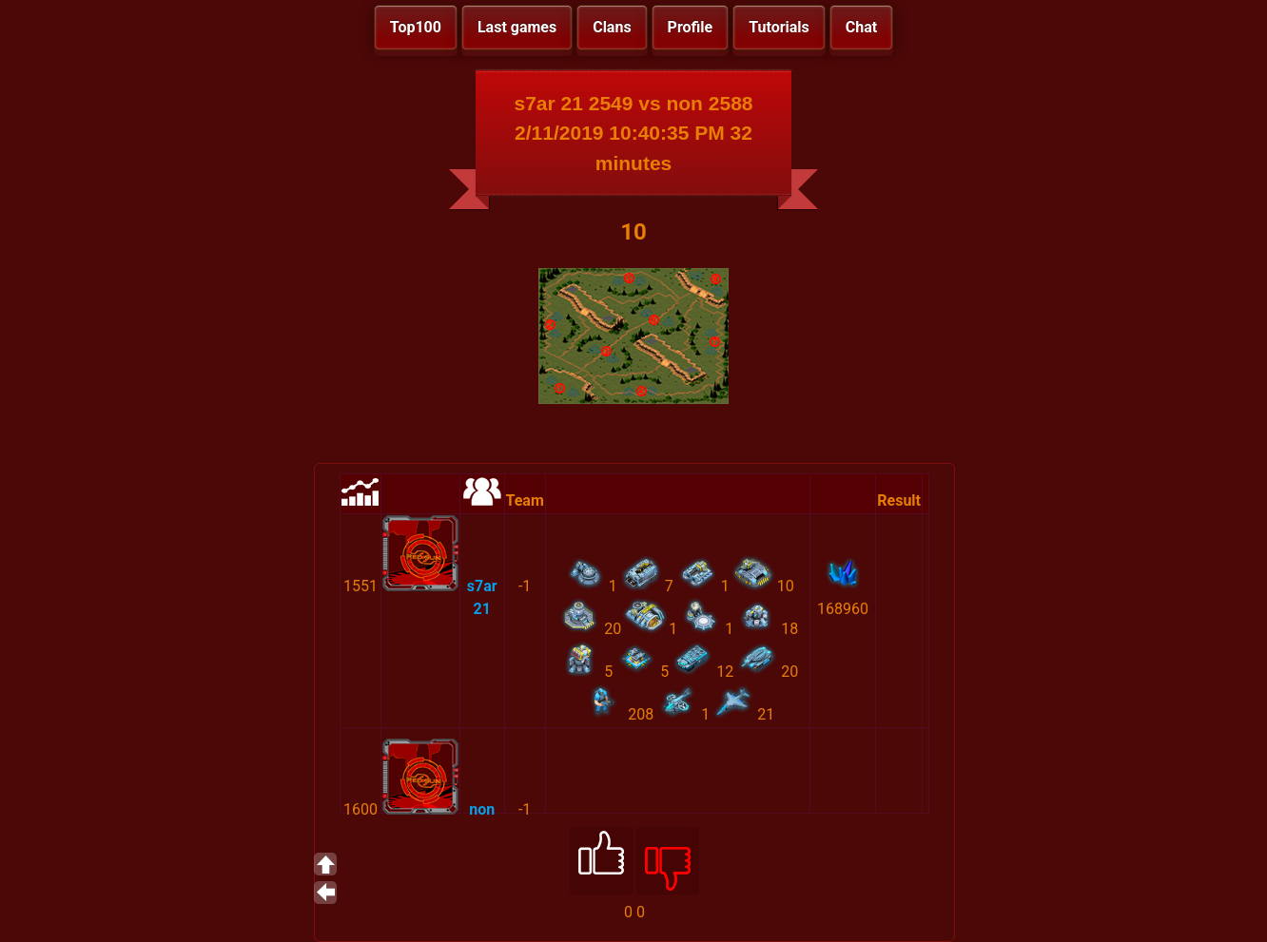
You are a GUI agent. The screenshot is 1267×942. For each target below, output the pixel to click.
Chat (861, 27)
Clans (612, 27)
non (482, 809)
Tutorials (779, 27)
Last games (517, 27)
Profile (690, 27)
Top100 (415, 27)
